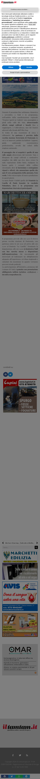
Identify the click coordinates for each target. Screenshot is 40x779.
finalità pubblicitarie (8, 37)
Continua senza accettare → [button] (20, 9)
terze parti (32, 24)
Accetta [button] (29, 67)
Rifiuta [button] (11, 67)
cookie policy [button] (32, 22)
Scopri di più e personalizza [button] (20, 72)
